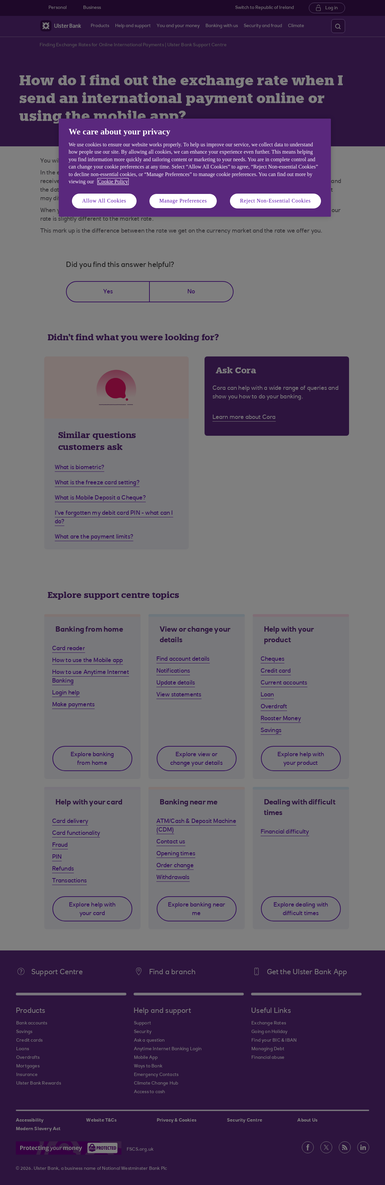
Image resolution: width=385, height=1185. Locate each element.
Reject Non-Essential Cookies (275, 201)
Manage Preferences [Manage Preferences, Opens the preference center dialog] (183, 201)
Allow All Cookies (104, 201)
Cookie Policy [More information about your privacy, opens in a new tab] (113, 181)
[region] (195, 168)
